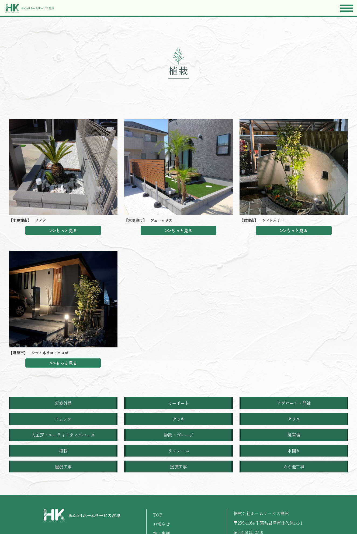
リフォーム (178, 450)
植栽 (63, 450)
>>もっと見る (63, 230)
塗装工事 (178, 466)
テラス (293, 419)
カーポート (178, 403)
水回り (293, 450)
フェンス (63, 419)
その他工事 (293, 466)
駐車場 (293, 435)
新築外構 (63, 403)
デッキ (178, 419)
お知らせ (161, 524)
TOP (157, 514)
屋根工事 (63, 466)
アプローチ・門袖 (294, 403)
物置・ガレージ (178, 435)
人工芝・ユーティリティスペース (63, 435)
